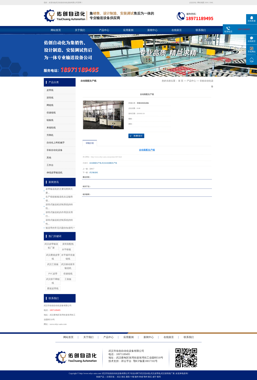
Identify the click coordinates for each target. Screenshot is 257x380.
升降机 (50, 135)
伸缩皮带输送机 (54, 172)
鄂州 (146, 377)
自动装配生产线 (95, 163)
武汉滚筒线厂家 (168, 373)
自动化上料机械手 (56, 142)
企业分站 (192, 3)
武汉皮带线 (155, 373)
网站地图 (200, 3)
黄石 (150, 377)
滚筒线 (50, 97)
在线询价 (136, 136)
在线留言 (177, 30)
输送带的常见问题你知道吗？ (60, 228)
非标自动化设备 (54, 150)
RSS (206, 3)
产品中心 (104, 30)
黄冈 (159, 377)
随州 (137, 377)
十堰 (132, 377)
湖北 (123, 377)
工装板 (68, 279)
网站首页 (56, 30)
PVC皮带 (52, 273)
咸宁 (154, 377)
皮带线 (50, 90)
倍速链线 (51, 112)
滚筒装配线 (68, 244)
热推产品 (100, 377)
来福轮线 (51, 127)
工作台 (50, 165)
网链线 (50, 105)
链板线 (50, 120)
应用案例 (128, 30)
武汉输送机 (93, 172)
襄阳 (128, 377)
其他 (49, 157)
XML (211, 3)
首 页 (180, 81)
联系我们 (201, 30)
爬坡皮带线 (52, 288)
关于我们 (80, 30)
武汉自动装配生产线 (109, 163)
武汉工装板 (52, 264)
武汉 (119, 377)
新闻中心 (152, 30)
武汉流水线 (145, 373)
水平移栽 (66, 249)
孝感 (141, 377)
